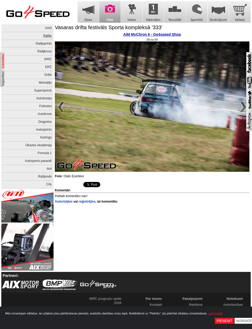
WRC (48, 59)
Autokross (45, 114)
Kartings (46, 137)
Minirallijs (45, 82)
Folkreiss (45, 106)
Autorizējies (64, 201)
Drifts (48, 75)
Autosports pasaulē (38, 161)
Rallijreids (45, 176)
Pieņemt (224, 321)
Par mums (153, 299)
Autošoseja (44, 98)
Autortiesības (233, 305)
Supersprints (43, 90)
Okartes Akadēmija (38, 145)
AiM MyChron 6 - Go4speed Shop (152, 34)
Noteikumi (234, 299)
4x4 (49, 168)
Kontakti (156, 305)
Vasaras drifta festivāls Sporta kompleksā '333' (108, 27)
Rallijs (47, 36)
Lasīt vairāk (215, 313)
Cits (49, 184)
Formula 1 (45, 153)
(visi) (48, 28)
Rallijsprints (44, 43)
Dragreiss (45, 122)
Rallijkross (44, 51)
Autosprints (44, 129)
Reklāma (195, 305)
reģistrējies (87, 201)
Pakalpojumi (192, 299)
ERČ (48, 67)
